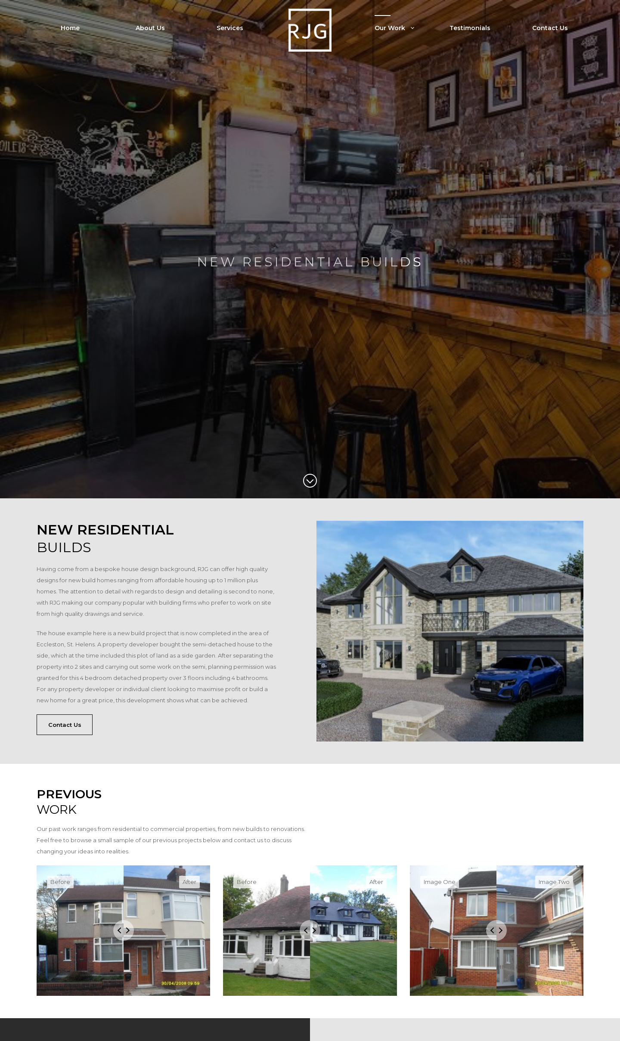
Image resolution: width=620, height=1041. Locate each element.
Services (230, 28)
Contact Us (550, 28)
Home (70, 28)
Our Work (401, 28)
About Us (150, 28)
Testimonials (470, 28)
